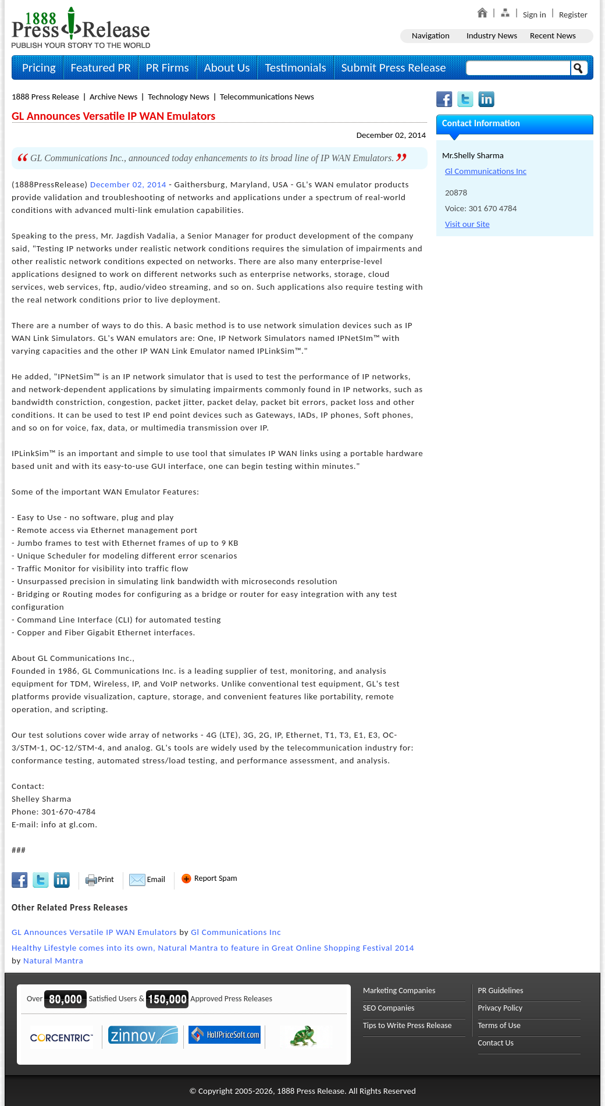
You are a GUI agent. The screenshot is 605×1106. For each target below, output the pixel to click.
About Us (227, 67)
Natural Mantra (53, 960)
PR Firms (167, 67)
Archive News (113, 96)
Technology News (178, 96)
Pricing (39, 67)
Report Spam (208, 878)
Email (147, 879)
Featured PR (101, 67)
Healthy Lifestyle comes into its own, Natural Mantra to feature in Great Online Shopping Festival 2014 (213, 948)
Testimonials (295, 67)
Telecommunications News (267, 96)
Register (573, 14)
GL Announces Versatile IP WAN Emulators (94, 932)
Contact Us (496, 1043)
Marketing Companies (399, 990)
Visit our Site (467, 224)
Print (99, 879)
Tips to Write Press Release (407, 1025)
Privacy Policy (500, 1008)
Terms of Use (499, 1025)
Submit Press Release (393, 67)
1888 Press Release (45, 96)
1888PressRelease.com (81, 27)
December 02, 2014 (391, 135)
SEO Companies (389, 1008)
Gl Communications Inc (236, 932)
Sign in (534, 14)
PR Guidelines (501, 990)
